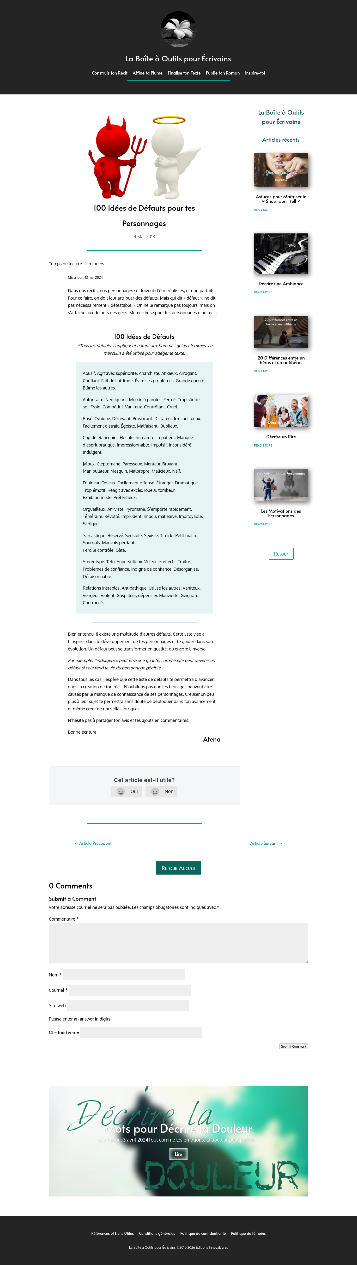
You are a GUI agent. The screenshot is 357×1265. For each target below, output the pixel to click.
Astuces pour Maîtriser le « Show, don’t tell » (281, 198)
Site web (57, 1005)
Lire (178, 1154)
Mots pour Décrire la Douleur (178, 1128)
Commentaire (64, 919)
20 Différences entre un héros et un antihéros (281, 359)
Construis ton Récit (109, 73)
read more (263, 209)
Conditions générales (157, 1232)
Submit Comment (293, 1046)
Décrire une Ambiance (281, 283)
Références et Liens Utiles (112, 1232)
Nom (55, 974)
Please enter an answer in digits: (80, 1018)
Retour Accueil (179, 868)
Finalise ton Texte (184, 73)
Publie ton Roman (223, 73)
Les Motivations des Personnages (281, 513)
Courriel (58, 990)
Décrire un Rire (281, 436)
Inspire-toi (255, 73)
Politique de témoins (248, 1232)
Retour (281, 554)
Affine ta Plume (148, 73)
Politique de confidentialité (203, 1232)
